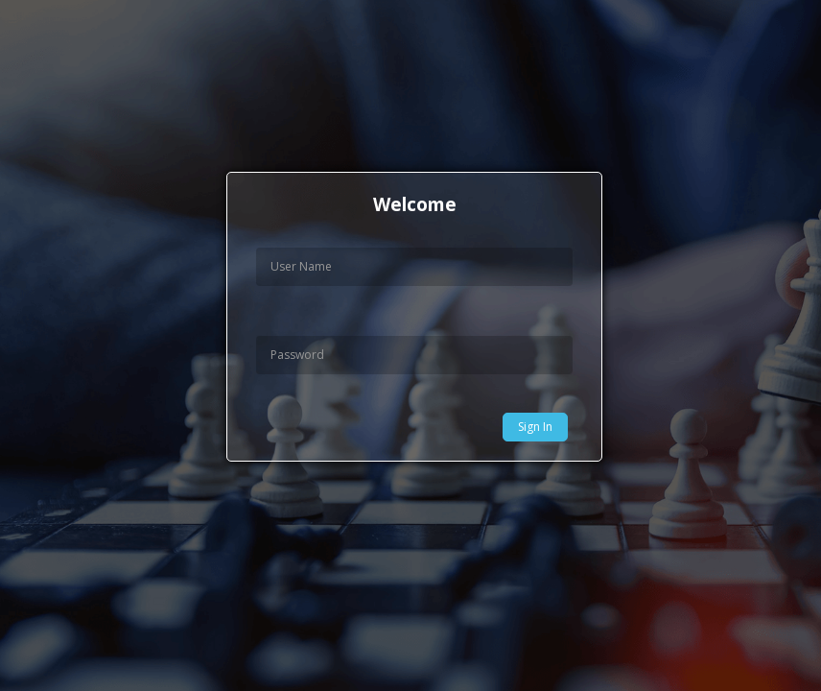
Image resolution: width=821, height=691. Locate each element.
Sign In (535, 426)
